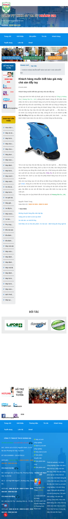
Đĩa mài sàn (8, 230)
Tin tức (44, 36)
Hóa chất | (55, 499)
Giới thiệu (20, 36)
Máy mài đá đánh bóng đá (8, 176)
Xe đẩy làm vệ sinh (8, 209)
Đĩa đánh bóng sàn (7, 235)
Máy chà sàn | (61, 465)
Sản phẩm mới (39, 467)
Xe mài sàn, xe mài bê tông (27, 220)
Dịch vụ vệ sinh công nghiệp (33, 58)
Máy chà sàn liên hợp (8, 149)
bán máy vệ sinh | (60, 506)
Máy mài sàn (8, 246)
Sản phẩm (32, 36)
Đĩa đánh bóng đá (7, 241)
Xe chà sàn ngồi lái (8, 187)
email (23, 184)
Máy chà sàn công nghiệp (8, 144)
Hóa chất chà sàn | (54, 481)
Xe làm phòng (6, 219)
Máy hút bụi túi (8, 171)
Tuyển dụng (8, 43)
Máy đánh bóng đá (7, 273)
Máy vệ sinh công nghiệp (11, 58)
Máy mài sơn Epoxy (8, 289)
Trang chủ (7, 36)
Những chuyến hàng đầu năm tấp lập (31, 213)
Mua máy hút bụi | (53, 509)
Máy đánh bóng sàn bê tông (7, 262)
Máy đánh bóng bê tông (7, 165)
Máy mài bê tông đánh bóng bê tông (8, 182)
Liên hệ (20, 43)
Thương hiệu (33, 423)
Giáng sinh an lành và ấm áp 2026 (30, 217)
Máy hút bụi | (51, 468)
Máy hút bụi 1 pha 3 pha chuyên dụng (8, 192)
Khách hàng (56, 36)
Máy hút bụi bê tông (8, 279)
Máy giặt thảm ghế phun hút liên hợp (8, 203)
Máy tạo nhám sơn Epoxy (7, 300)
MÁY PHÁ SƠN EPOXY (7, 295)
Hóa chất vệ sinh (55, 58)
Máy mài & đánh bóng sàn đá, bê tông (8, 214)
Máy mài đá (8, 267)
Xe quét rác (8, 197)
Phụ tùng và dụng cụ (8, 225)
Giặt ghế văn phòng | (58, 490)
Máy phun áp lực (8, 155)
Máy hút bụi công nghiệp (8, 139)
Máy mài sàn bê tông (8, 160)
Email (30, 43)
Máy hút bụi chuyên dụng (8, 284)
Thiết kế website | (53, 462)
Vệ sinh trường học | (54, 493)
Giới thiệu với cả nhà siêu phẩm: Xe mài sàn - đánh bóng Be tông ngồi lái (42, 224)
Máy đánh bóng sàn (7, 257)
